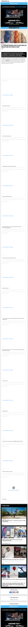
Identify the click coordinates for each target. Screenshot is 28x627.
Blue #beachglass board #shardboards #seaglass (9, 166)
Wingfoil (3, 585)
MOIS (14, 599)
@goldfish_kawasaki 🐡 (5, 288)
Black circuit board (4, 380)
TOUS (17, 599)
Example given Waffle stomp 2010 (7, 196)
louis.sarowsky (14, 107)
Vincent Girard (3, 519)
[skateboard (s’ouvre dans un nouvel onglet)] (7, 60)
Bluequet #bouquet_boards (6, 105)
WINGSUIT (6, 585)
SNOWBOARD (6, 543)
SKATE (2, 48)
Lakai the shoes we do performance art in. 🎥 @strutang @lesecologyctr (12, 441)
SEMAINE (11, 599)
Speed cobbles (4, 499)
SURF (9, 543)
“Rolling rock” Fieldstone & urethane (7, 471)
